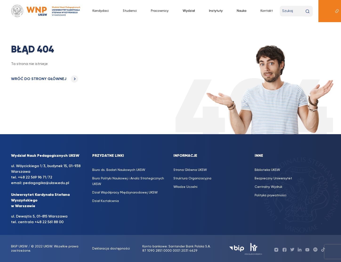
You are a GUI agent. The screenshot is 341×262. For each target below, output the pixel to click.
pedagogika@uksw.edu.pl (46, 183)
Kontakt (267, 10)
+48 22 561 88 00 (49, 222)
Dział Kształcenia (105, 201)
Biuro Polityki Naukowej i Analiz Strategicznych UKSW (128, 181)
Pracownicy (159, 10)
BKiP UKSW (19, 246)
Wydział (189, 10)
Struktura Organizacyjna (192, 178)
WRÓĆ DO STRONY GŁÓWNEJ (44, 79)
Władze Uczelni (185, 187)
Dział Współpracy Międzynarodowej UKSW (125, 192)
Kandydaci (100, 10)
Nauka (241, 10)
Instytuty (216, 10)
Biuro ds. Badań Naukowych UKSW (118, 170)
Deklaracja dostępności (111, 248)
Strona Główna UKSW (190, 170)
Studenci (130, 10)
